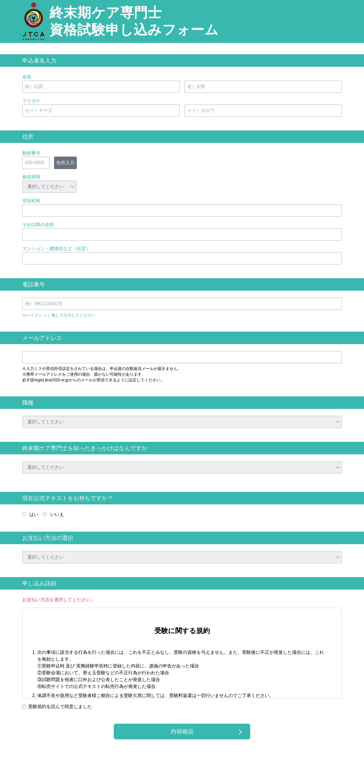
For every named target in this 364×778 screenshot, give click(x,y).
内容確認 (182, 731)
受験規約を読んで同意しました (60, 706)
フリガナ (31, 100)
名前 (26, 76)
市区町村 (31, 200)
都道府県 (31, 176)
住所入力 (65, 162)
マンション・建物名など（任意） (56, 248)
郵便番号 (31, 153)
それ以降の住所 (38, 224)
